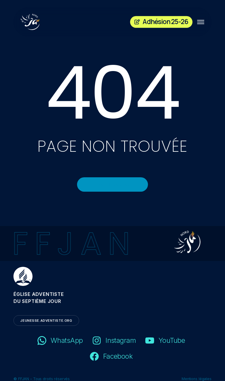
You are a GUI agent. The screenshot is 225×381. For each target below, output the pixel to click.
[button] (200, 22)
